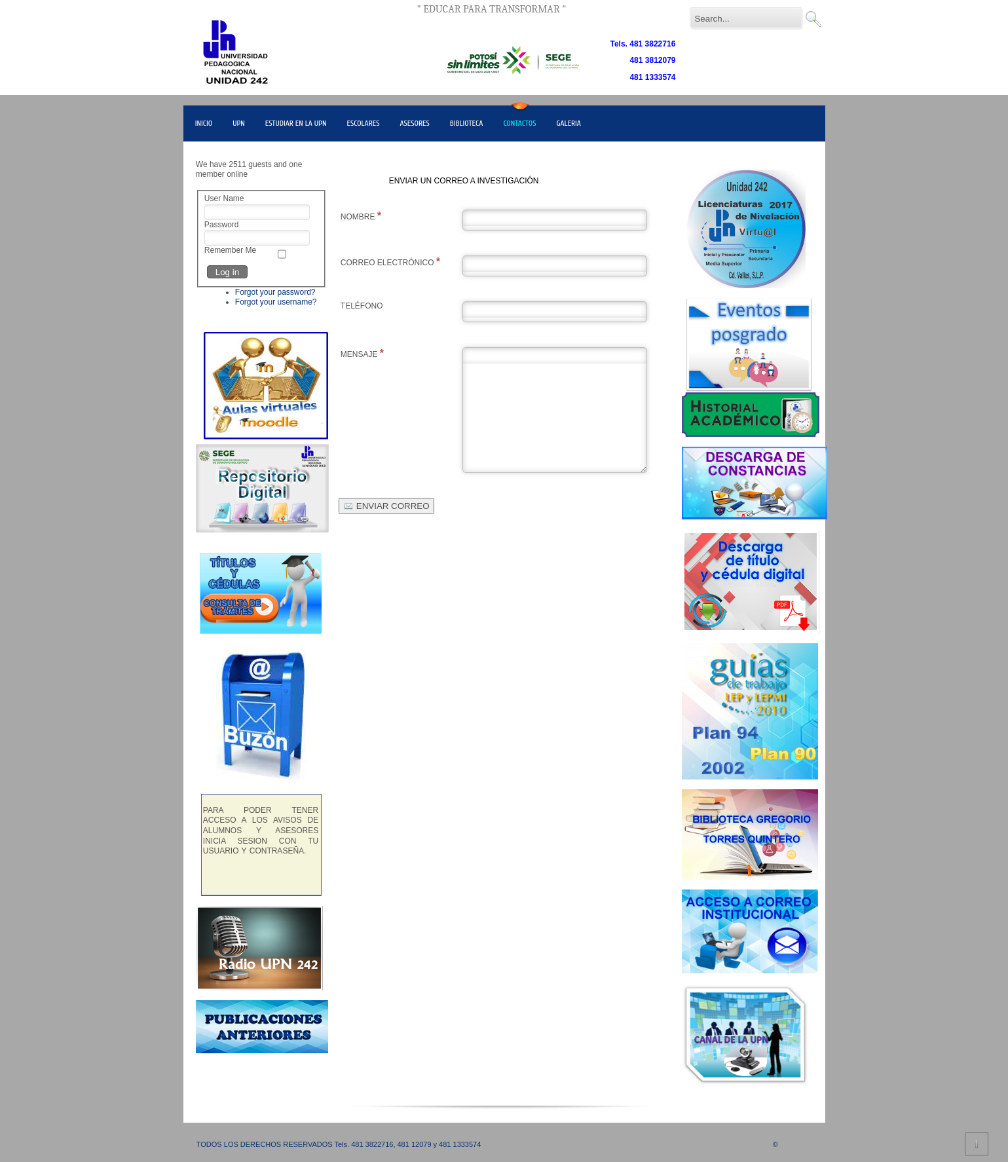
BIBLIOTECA (466, 123)
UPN (239, 123)
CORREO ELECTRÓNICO (390, 261)
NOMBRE (361, 215)
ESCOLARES (362, 123)
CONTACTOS (519, 123)
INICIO (203, 123)
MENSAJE (362, 353)
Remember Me (230, 250)
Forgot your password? (275, 292)
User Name (224, 198)
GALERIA (568, 123)
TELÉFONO (362, 305)
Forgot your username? (276, 302)
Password (221, 224)
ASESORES (415, 123)
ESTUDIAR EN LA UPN (296, 123)
